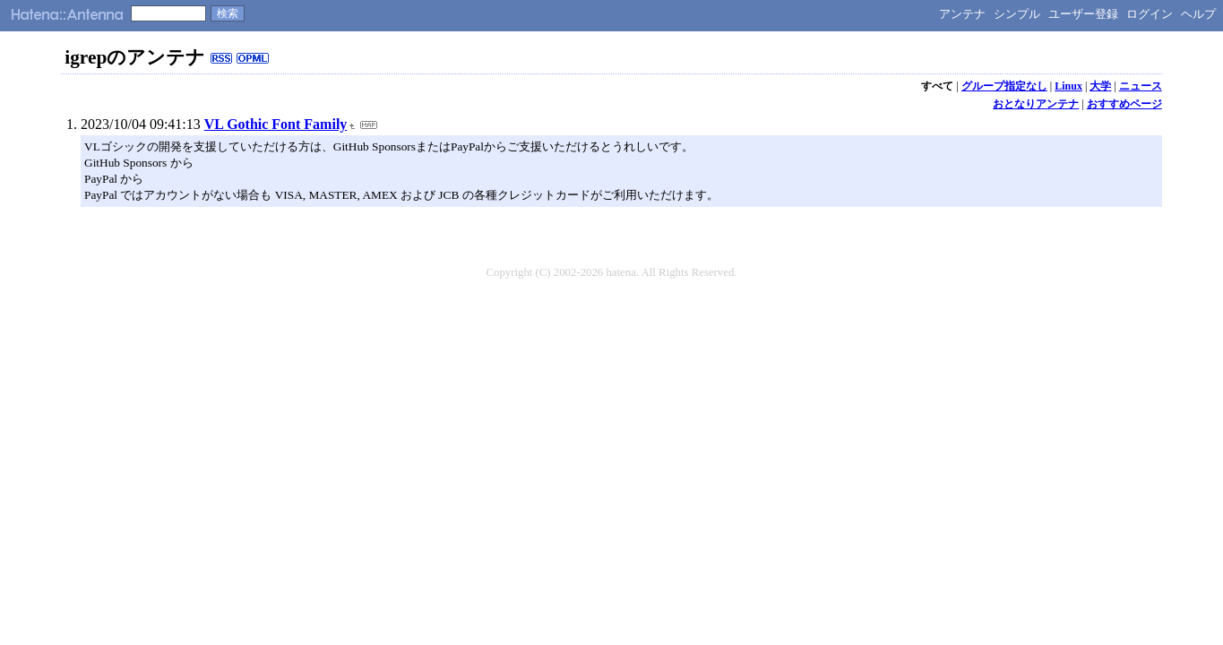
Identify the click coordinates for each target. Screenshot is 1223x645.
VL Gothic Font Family (276, 124)
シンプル (1017, 14)
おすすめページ (1124, 104)
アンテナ (962, 14)
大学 (1100, 86)
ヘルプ (1198, 14)
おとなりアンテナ (1036, 104)
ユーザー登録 (1083, 14)
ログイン (1149, 14)
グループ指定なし (1004, 86)
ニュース (1140, 86)
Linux (1068, 86)
